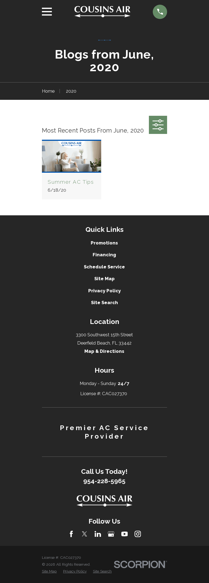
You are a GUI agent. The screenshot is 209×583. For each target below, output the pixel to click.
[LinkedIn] (98, 534)
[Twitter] (84, 534)
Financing (104, 254)
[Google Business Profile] (111, 534)
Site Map (104, 278)
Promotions (104, 243)
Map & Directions (104, 351)
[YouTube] (124, 534)
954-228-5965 (104, 481)
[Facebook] (71, 534)
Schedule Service (104, 267)
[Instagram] (138, 534)
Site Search (104, 302)
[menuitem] (49, 571)
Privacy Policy (104, 290)
